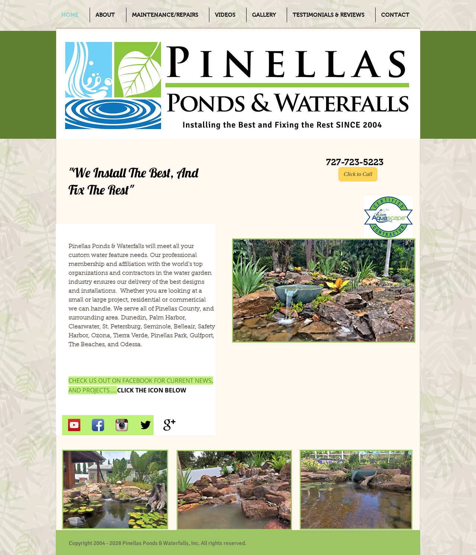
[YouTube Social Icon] (74, 425)
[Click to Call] (357, 174)
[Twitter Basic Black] (145, 425)
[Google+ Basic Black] (169, 425)
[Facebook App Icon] (98, 425)
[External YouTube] (319, 397)
